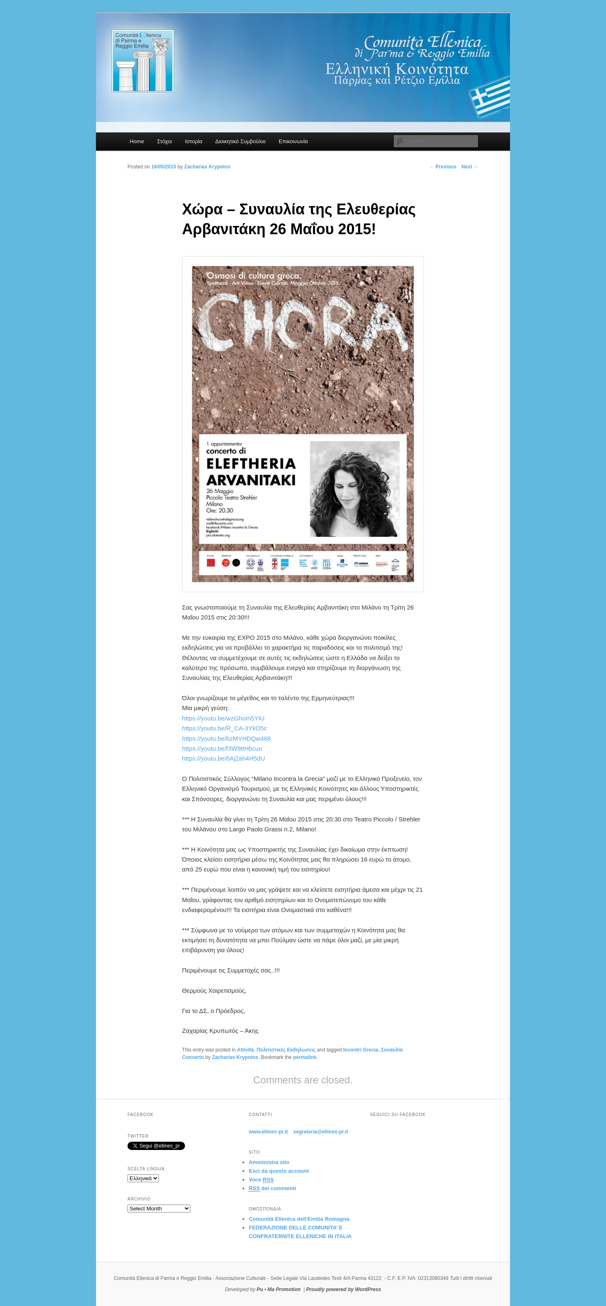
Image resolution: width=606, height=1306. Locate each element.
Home (137, 141)
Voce (261, 1179)
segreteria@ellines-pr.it (320, 1132)
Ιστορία (193, 141)
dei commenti (272, 1188)
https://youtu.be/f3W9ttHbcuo (222, 748)
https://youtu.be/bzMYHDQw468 (226, 738)
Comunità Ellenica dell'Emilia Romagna (299, 1219)
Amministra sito (269, 1162)
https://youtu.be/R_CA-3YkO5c (224, 728)
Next (470, 167)
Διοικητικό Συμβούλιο (240, 141)
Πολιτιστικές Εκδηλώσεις (286, 1050)
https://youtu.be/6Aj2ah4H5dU (223, 758)
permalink (305, 1057)
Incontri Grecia (360, 1050)
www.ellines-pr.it (268, 1132)
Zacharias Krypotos (235, 1057)
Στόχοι (164, 141)
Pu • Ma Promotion (279, 1289)
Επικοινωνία (293, 141)
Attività (245, 1050)
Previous (443, 167)
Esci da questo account (279, 1171)
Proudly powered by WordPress (343, 1289)
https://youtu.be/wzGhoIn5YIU (223, 718)
